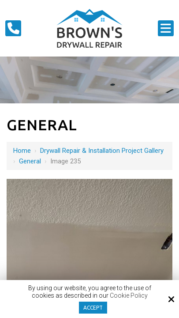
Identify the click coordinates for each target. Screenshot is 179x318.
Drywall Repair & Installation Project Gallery (102, 151)
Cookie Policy (129, 295)
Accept (93, 307)
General (30, 161)
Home (22, 151)
